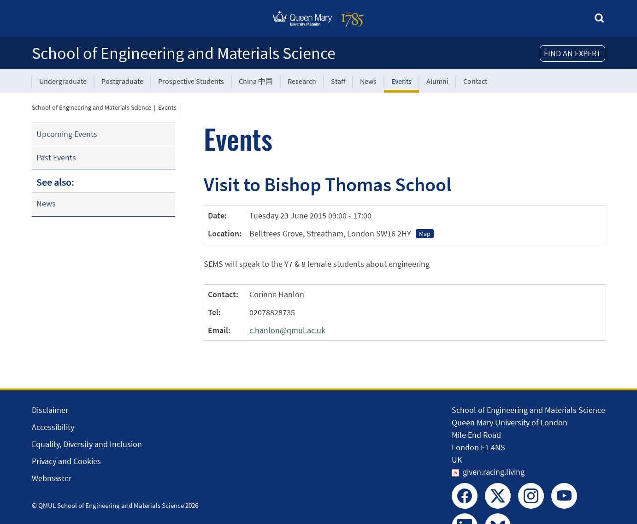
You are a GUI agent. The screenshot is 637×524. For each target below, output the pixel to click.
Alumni (437, 81)
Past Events (56, 157)
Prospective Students (191, 81)
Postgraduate (122, 81)
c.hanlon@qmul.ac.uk (287, 330)
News (368, 81)
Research (302, 81)
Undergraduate (63, 81)
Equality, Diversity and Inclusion (87, 444)
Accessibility (53, 427)
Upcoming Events (66, 134)
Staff (338, 81)
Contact (475, 81)
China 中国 (256, 81)
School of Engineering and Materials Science (184, 53)
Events (401, 81)
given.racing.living (494, 471)
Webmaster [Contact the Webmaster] (51, 478)
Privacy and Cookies (66, 461)
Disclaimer (50, 410)
